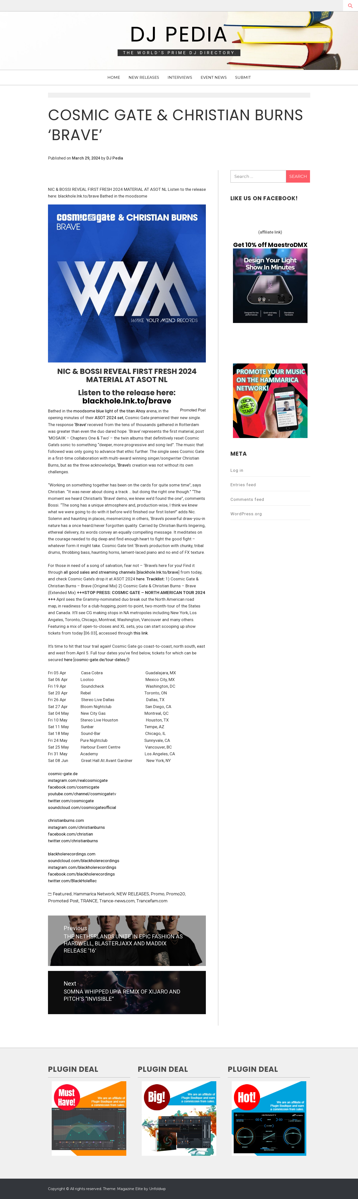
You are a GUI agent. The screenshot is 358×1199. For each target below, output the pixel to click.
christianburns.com (66, 820)
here (140, 578)
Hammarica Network (94, 894)
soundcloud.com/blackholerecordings (83, 860)
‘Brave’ (80, 424)
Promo (157, 894)
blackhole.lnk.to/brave (126, 401)
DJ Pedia (179, 34)
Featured (62, 894)
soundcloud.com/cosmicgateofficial (82, 807)
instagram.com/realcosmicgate (78, 780)
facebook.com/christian (70, 834)
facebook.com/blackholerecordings (81, 874)
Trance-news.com (116, 901)
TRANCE (88, 901)
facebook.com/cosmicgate (73, 787)
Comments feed (247, 499)
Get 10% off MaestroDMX (270, 245)
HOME (113, 77)
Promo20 (175, 894)
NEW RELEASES (144, 77)
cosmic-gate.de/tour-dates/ (100, 659)
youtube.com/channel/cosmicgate (80, 793)
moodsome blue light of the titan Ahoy (109, 410)
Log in (236, 470)
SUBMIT (243, 77)
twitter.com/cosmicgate (71, 800)
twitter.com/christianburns (73, 840)
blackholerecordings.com (71, 853)
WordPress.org (246, 513)
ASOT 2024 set (109, 417)
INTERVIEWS (180, 77)
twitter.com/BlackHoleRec (72, 880)
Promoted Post (63, 901)
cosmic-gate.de (63, 773)
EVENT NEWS (214, 77)
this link (141, 633)
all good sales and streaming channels (99, 572)
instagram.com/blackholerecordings (82, 867)
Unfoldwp (157, 1189)
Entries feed (243, 484)
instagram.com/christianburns (76, 827)
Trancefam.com (151, 901)
